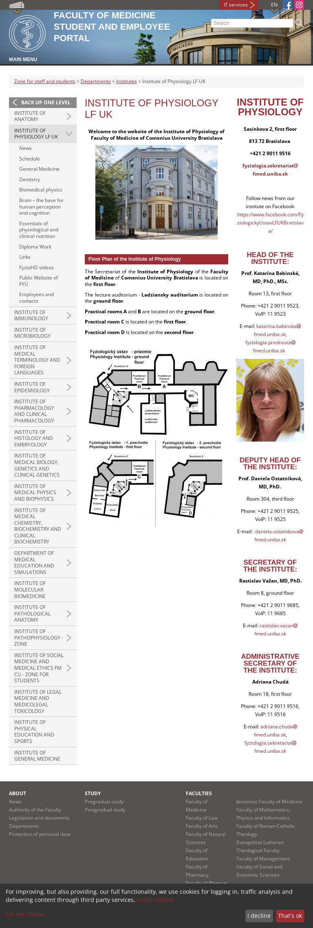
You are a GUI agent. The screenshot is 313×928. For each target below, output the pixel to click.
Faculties (199, 793)
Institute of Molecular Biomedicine (30, 589)
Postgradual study (105, 809)
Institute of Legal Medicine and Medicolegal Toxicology (38, 701)
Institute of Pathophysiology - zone (38, 637)
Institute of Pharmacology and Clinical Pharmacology (34, 411)
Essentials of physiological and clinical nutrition (38, 230)
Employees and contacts (36, 297)
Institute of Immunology (31, 315)
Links (25, 256)
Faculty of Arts (202, 825)
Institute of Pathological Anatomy (32, 613)
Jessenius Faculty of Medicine (269, 801)
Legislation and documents (39, 817)
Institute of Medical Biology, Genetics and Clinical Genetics (37, 465)
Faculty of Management (263, 858)
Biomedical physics (40, 189)
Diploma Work (35, 246)
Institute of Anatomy (30, 116)
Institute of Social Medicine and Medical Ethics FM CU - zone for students (39, 668)
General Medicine (39, 168)
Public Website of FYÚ (38, 281)
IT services (236, 4)
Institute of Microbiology (32, 333)
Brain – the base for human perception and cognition (41, 206)
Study (93, 793)
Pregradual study (104, 801)
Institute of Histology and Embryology (33, 438)
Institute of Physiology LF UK (36, 134)
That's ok (290, 915)
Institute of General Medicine (37, 756)
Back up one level (46, 102)
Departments (96, 81)
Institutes (126, 81)
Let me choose (25, 914)
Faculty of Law (202, 817)
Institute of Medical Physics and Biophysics (35, 492)
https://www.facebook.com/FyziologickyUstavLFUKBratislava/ (270, 222)
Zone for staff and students (44, 81)
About (17, 793)
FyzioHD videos (36, 267)
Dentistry (29, 179)
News (25, 148)
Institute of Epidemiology (32, 387)
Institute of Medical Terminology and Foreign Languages (37, 360)
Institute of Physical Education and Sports (34, 732)
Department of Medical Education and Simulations (34, 563)
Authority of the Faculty (35, 809)
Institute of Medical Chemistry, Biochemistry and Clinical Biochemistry (37, 526)
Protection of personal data (40, 834)
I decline (259, 915)
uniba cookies (155, 900)
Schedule (29, 158)
